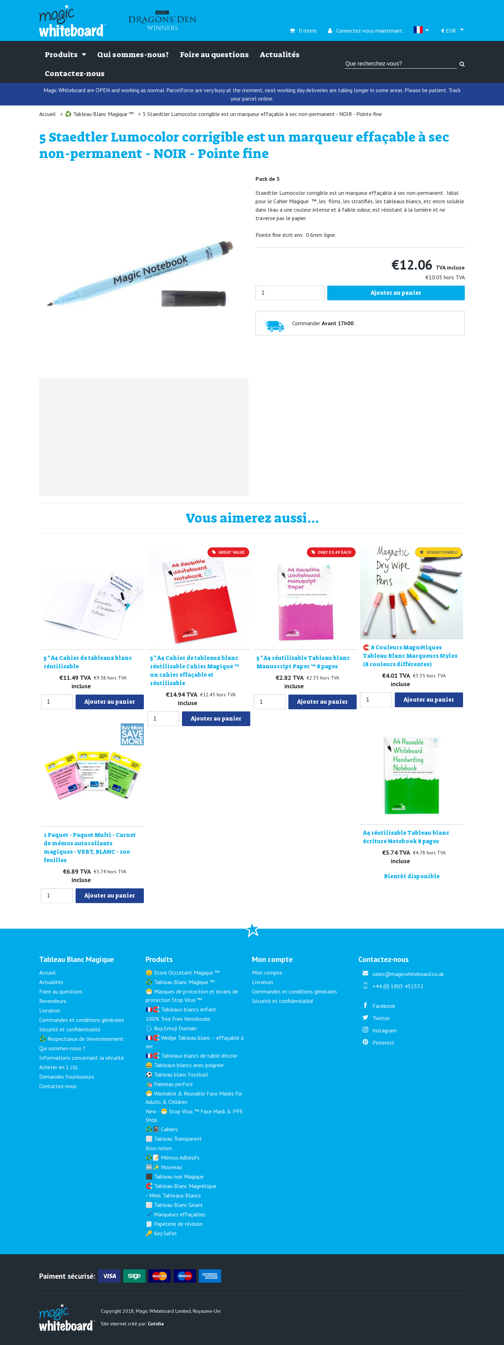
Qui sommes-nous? (133, 55)
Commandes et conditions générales (81, 1019)
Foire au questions (214, 55)
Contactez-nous (75, 73)
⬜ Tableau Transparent (174, 1138)
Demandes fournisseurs (66, 1076)
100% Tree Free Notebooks (178, 1018)
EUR (449, 30)
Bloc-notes (159, 1148)
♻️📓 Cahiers (162, 1129)
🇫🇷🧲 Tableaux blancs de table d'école (191, 1055)
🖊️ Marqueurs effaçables (175, 1214)
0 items (303, 30)
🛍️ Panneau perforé (169, 1083)
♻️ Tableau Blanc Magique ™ (99, 113)
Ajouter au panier (396, 292)
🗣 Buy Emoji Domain (171, 1028)
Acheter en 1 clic (58, 1067)
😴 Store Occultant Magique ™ (182, 972)
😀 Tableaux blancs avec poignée (185, 1065)
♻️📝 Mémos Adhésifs (173, 1157)
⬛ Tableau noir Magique (175, 1176)
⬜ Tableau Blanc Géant (174, 1204)
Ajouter (109, 701)
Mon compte (267, 972)
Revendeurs (52, 1000)
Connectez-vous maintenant (365, 30)
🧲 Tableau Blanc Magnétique (181, 1185)
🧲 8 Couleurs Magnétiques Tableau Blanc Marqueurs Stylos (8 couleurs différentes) (410, 656)
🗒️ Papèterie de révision (174, 1223)
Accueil (47, 113)
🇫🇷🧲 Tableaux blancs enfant (181, 1009)
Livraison (49, 1010)
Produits (65, 55)
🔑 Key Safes (161, 1233)
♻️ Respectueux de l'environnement (81, 1038)
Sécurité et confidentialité (69, 1029)
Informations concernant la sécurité (81, 1057)
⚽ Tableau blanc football (177, 1074)
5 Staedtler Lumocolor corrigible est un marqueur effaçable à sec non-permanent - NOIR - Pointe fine (262, 113)
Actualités (280, 55)
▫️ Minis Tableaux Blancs (173, 1195)
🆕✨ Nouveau (164, 1166)
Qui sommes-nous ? (62, 1048)
